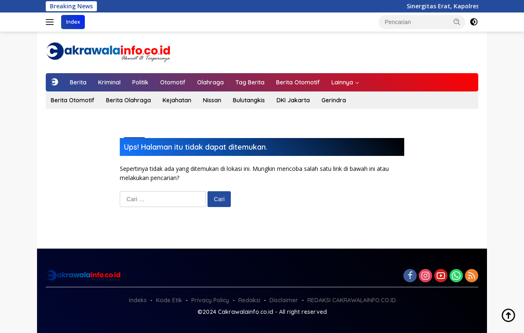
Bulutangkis (249, 100)
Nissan (212, 100)
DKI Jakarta (293, 100)
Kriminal (109, 82)
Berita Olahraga (128, 100)
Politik (140, 82)
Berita (78, 82)
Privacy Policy (210, 300)
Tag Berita (249, 82)
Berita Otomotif (298, 82)
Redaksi (249, 300)
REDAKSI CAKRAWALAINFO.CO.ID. (352, 300)
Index (73, 21)
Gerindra (333, 100)
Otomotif (172, 82)
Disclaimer (283, 300)
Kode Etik (169, 300)
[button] (457, 21)
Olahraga (210, 82)
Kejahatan (177, 100)
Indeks (138, 300)
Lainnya (342, 82)
